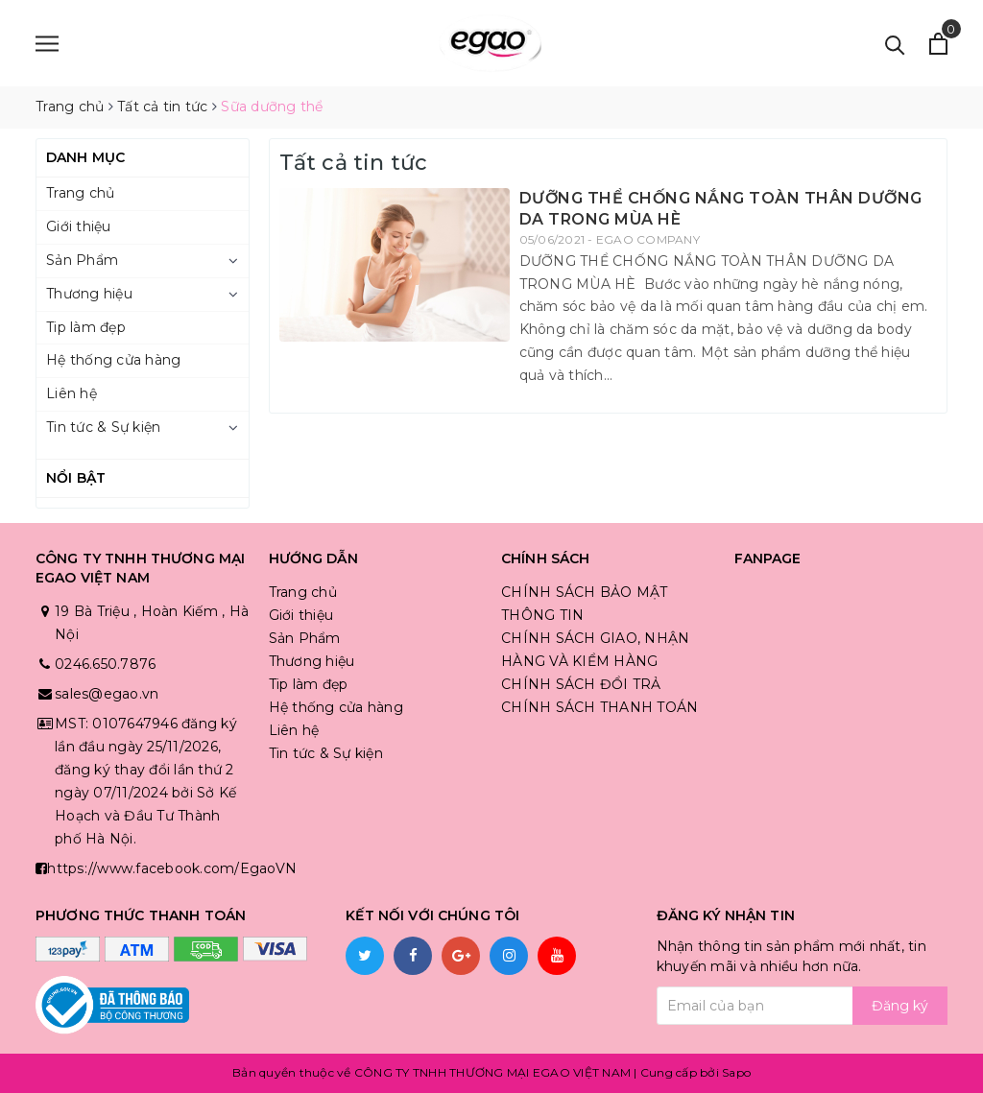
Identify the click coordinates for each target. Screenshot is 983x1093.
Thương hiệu (89, 293)
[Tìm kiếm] (895, 44)
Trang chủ (80, 193)
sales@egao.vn (106, 693)
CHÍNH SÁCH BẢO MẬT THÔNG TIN (584, 603)
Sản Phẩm (82, 260)
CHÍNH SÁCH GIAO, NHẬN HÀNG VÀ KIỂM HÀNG (595, 650)
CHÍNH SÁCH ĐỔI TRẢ (581, 684)
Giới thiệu (78, 226)
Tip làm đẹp (86, 327)
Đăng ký (900, 1005)
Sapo (736, 1072)
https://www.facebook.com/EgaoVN (172, 868)
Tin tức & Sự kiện (103, 427)
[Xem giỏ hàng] (938, 44)
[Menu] (47, 44)
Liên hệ (71, 393)
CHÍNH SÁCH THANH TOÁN (599, 707)
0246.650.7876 (105, 664)
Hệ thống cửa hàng (113, 359)
